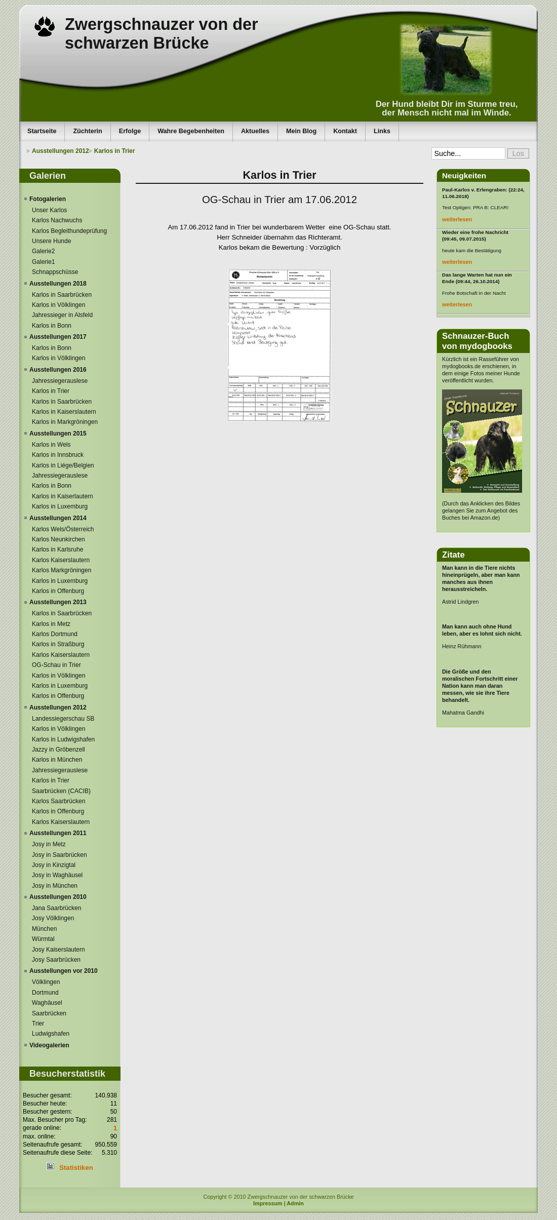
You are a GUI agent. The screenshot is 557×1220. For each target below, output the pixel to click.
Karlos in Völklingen (58, 304)
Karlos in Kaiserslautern (64, 411)
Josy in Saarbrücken (59, 854)
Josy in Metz (49, 844)
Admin (295, 1203)
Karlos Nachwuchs (57, 220)
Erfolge (130, 131)
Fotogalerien (47, 199)
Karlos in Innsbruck (58, 454)
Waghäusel (47, 1002)
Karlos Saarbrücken (58, 801)
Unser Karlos (49, 210)
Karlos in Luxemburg (60, 506)
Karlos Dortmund (54, 634)
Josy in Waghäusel (57, 875)
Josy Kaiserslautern (58, 949)
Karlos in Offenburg (58, 591)
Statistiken (76, 1167)
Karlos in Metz (51, 623)
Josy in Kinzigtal (53, 865)
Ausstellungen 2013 (58, 602)
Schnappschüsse (55, 272)
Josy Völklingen (53, 918)
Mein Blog (301, 131)
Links (382, 131)
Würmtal (43, 938)
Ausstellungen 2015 (58, 433)
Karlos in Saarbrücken (62, 294)
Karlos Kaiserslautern (61, 560)
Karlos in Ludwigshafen (63, 739)
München (44, 928)
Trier (38, 1023)
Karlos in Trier (114, 150)
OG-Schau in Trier (56, 664)
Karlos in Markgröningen (65, 421)
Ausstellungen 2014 (58, 518)
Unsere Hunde (51, 241)
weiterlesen (457, 219)
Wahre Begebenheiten (190, 131)
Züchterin (87, 131)
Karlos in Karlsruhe (57, 549)
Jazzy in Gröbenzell (58, 749)
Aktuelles (255, 131)
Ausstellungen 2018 (58, 283)
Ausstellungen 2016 (58, 369)
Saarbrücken (49, 1013)
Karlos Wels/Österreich (63, 529)
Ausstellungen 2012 (60, 150)
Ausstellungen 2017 (58, 336)
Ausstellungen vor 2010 (63, 970)
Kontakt (345, 131)
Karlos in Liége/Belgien (63, 465)
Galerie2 (43, 251)
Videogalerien (49, 1045)
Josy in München (54, 885)
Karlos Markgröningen (61, 570)
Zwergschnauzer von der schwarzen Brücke (161, 33)
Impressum (268, 1203)
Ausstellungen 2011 (58, 833)
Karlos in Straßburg (58, 644)
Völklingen (46, 982)
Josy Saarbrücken (56, 959)
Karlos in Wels (51, 444)
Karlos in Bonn (51, 325)
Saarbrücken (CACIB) (61, 791)
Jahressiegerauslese (60, 380)
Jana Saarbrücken (56, 908)
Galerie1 (43, 261)
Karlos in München (57, 759)
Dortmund (45, 992)
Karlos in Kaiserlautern (62, 496)
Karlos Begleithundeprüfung (69, 230)
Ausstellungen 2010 (58, 896)
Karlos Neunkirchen (58, 539)
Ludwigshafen (50, 1033)
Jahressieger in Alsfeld (62, 315)
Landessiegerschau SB (63, 718)
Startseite (41, 131)
